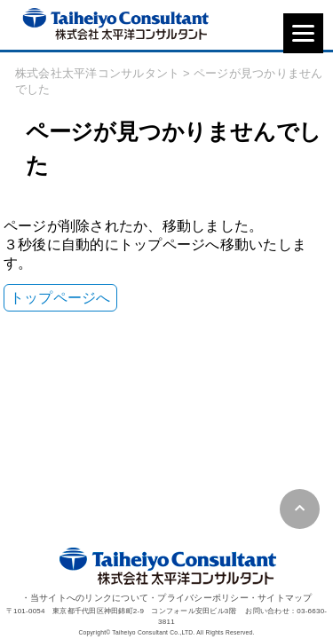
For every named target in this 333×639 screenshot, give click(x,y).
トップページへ (60, 297)
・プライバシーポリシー (198, 598)
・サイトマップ (281, 598)
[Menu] (303, 33)
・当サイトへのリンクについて (85, 598)
